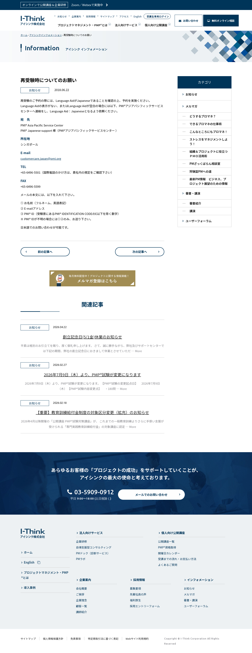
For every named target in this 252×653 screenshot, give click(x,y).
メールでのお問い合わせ (151, 498)
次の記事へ (139, 252)
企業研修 (81, 541)
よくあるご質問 (167, 565)
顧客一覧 (81, 606)
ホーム (24, 35)
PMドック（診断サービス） (93, 553)
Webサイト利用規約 (137, 638)
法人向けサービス (126, 25)
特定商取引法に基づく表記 (103, 638)
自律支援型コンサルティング (93, 547)
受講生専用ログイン (158, 16)
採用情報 (90, 16)
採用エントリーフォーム (145, 606)
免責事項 (76, 638)
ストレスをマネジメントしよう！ (208, 141)
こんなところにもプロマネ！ (208, 132)
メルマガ (191, 106)
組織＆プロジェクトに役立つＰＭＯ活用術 (208, 153)
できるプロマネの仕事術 (205, 124)
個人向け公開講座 (156, 25)
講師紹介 (81, 612)
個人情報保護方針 (53, 638)
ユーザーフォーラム (199, 221)
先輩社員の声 (138, 594)
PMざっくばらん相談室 (204, 163)
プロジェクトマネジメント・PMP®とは (82, 25)
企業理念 (81, 600)
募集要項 (135, 588)
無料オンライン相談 (221, 21)
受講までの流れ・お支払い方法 (177, 559)
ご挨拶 (80, 594)
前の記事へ (45, 252)
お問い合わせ (188, 21)
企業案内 (76, 16)
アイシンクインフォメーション (45, 35)
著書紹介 (195, 203)
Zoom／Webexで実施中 (89, 5)
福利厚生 (135, 600)
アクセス (124, 16)
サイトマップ (107, 16)
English (138, 16)
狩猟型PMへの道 (200, 171)
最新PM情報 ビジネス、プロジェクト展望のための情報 (208, 181)
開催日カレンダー (169, 553)
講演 (192, 211)
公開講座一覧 (166, 541)
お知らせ (62, 16)
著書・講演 (193, 193)
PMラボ (80, 559)
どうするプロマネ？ (202, 116)
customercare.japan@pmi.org (41, 158)
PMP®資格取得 (167, 547)
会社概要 (81, 588)
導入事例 (30, 587)
